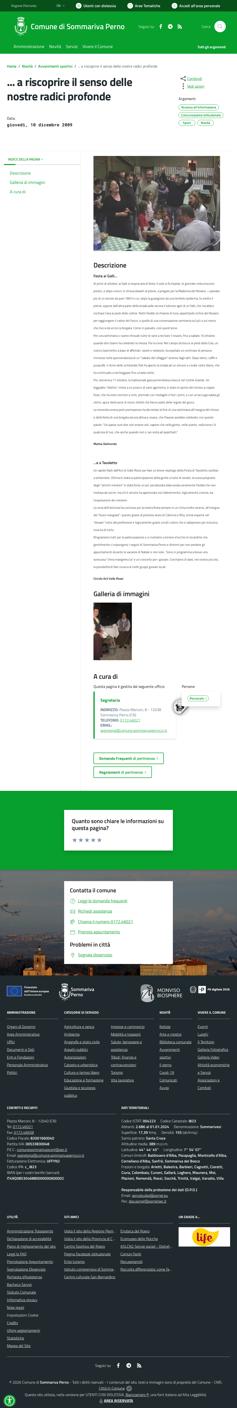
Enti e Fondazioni (20, 1057)
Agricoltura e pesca (79, 1026)
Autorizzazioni (75, 1057)
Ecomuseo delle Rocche (139, 1239)
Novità (27, 66)
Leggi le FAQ (17, 1254)
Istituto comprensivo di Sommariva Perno (96, 1269)
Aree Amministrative (23, 1034)
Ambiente (72, 1034)
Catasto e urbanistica (81, 1065)
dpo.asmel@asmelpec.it (147, 1201)
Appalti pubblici (76, 1049)
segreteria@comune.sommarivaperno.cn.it (133, 730)
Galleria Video (208, 1057)
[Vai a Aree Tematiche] (144, 5)
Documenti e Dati (20, 1049)
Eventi (203, 1026)
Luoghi (203, 1034)
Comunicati (168, 1080)
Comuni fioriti (130, 1254)
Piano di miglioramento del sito (31, 1246)
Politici (12, 1072)
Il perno (165, 1065)
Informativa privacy (22, 1300)
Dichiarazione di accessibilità (29, 1239)
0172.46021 (130, 720)
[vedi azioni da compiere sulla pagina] (192, 86)
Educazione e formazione (83, 1080)
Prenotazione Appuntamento (30, 1261)
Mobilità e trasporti (126, 1034)
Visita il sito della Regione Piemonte (92, 1231)
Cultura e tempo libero (81, 1072)
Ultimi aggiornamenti (23, 1330)
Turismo (117, 1072)
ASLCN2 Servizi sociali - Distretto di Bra (151, 1246)
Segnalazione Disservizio (26, 1269)
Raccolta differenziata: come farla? (147, 1269)
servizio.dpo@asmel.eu (150, 1195)
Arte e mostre (170, 1034)
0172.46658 (24, 1132)
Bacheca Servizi (19, 1284)
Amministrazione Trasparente (30, 1231)
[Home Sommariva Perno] (70, 26)
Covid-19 (167, 1072)
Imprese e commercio (127, 1026)
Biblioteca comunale (175, 1042)
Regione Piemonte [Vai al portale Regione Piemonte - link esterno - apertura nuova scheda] (23, 5)
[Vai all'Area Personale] (196, 5)
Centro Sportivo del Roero (84, 1246)
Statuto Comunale (21, 1292)
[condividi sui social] (191, 78)
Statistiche (15, 1338)
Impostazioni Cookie (22, 1315)
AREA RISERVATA (115, 1400)
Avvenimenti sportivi (55, 66)
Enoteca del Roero (134, 1231)
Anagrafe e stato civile (82, 1042)
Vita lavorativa (122, 1080)
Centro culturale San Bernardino (89, 1277)
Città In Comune (112, 1388)
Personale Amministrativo (27, 1065)
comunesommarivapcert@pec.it (42, 1149)
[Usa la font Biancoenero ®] (96, 5)
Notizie (165, 1026)
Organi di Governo (21, 1026)
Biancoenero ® (137, 1394)
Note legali (15, 1307)
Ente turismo (74, 1261)
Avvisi (164, 1088)
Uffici (11, 1042)
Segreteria (110, 700)
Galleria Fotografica (213, 1049)
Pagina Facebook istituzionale (87, 1254)
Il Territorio (206, 1042)
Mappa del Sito (19, 1346)
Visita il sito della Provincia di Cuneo (92, 1239)
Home (11, 66)
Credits (12, 1323)
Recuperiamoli (131, 1261)
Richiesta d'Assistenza (24, 1277)
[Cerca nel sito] (220, 26)
